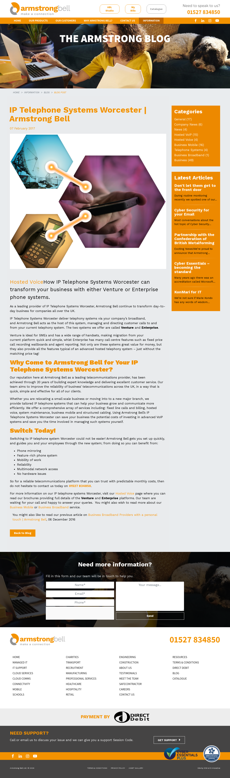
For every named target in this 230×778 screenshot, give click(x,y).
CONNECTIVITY (21, 684)
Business (180, 160)
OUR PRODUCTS (38, 20)
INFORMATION (151, 20)
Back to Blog (22, 533)
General (179, 119)
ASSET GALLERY (136, 768)
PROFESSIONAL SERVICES (81, 678)
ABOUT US (125, 668)
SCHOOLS (18, 694)
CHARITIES (72, 657)
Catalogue (156, 9)
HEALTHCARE (74, 684)
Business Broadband (53, 507)
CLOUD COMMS (22, 678)
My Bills (133, 9)
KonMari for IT (188, 292)
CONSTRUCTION (129, 662)
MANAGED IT (20, 662)
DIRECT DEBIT (180, 668)
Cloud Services (23, 673)
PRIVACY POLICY (118, 768)
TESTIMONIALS (128, 673)
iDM (205, 768)
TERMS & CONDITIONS (185, 662)
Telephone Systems (188, 150)
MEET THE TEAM (129, 678)
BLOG (47, 92)
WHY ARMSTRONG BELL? (98, 20)
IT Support (20, 668)
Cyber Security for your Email (191, 212)
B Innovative (215, 768)
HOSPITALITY (73, 689)
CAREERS (124, 689)
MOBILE (17, 689)
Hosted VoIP (183, 134)
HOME (17, 20)
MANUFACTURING (76, 673)
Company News (185, 124)
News (178, 129)
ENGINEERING (127, 657)
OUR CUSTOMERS (66, 20)
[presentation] (72, 613)
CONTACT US (127, 20)
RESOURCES (179, 657)
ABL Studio (109, 9)
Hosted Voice (26, 282)
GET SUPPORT (167, 740)
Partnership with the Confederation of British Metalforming (194, 238)
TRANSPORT (73, 662)
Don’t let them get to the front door (195, 187)
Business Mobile (21, 507)
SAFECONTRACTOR (130, 684)
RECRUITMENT (74, 668)
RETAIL (70, 694)
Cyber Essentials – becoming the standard (192, 267)
